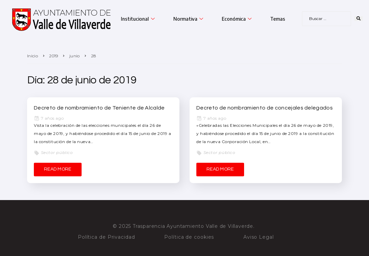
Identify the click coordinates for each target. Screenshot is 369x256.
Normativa (189, 19)
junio (74, 55)
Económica (237, 19)
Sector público (57, 152)
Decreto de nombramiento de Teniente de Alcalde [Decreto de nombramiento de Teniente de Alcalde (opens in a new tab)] (99, 108)
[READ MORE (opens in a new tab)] (58, 169)
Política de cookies (189, 237)
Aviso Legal (258, 237)
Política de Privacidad (106, 237)
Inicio (32, 55)
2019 (53, 55)
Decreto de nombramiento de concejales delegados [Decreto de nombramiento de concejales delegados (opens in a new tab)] (264, 108)
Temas (277, 19)
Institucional (138, 19)
